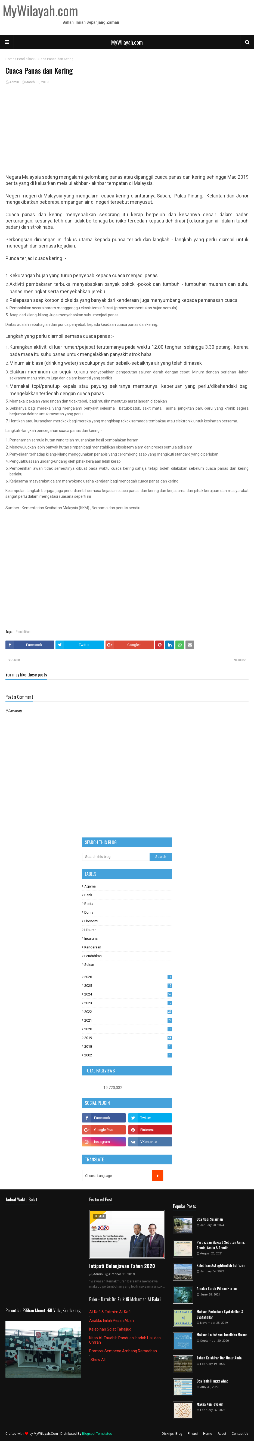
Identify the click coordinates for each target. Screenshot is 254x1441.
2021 (128, 1020)
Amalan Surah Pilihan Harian (217, 1288)
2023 (128, 1003)
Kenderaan (92, 947)
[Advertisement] (127, 130)
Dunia (88, 912)
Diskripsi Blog (172, 1434)
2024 (128, 994)
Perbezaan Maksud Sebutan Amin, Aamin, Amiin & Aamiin (221, 1245)
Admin (14, 82)
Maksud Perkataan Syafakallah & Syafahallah (220, 1314)
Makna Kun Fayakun (210, 1404)
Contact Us (240, 1434)
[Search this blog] (116, 857)
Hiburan (90, 930)
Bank (88, 895)
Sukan (89, 965)
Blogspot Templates (97, 1434)
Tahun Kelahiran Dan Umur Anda (219, 1357)
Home (9, 59)
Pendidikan (25, 59)
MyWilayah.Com (46, 1434)
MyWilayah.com (127, 42)
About (222, 1434)
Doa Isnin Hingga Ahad (212, 1381)
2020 (128, 1029)
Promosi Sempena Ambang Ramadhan (123, 1351)
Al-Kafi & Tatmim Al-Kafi (110, 1312)
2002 (128, 1055)
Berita (88, 904)
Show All (98, 1359)
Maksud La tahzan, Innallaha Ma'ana (222, 1334)
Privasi (193, 1434)
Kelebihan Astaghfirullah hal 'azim (221, 1265)
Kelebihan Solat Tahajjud (110, 1329)
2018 (128, 1046)
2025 (128, 986)
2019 (128, 1038)
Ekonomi (91, 921)
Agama (90, 886)
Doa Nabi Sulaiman (210, 1219)
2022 (128, 1012)
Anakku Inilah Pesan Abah (111, 1320)
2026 (128, 977)
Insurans (91, 938)
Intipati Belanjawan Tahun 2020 (122, 1265)
